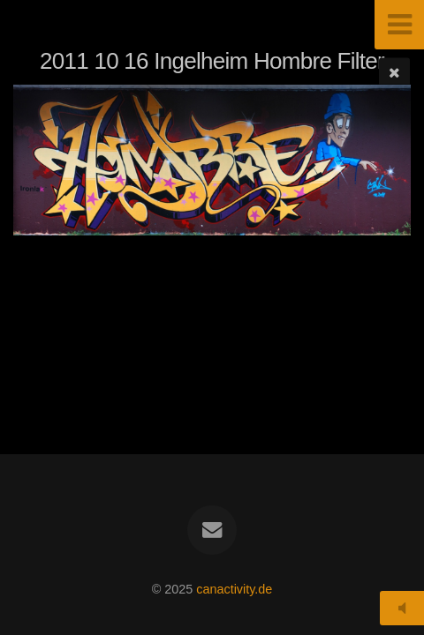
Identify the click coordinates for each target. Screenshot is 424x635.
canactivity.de (234, 589)
